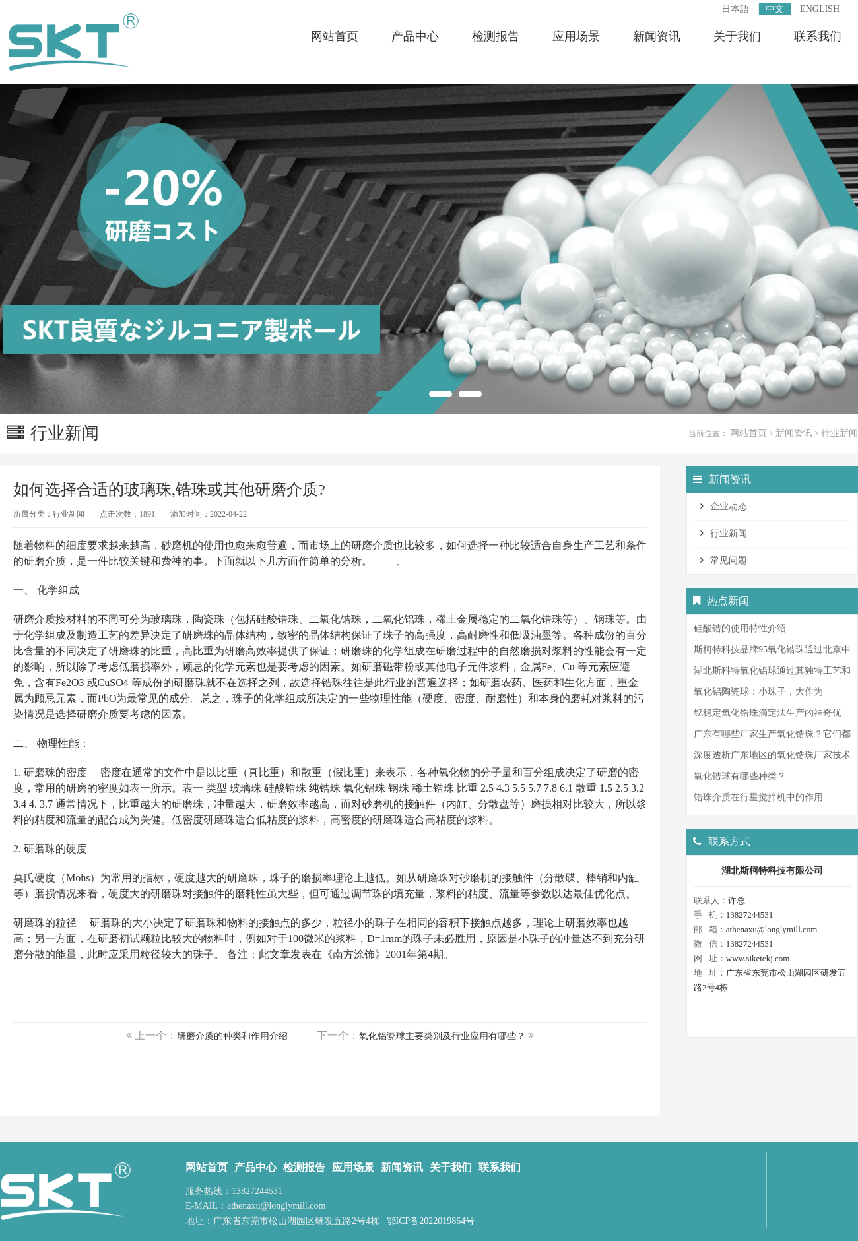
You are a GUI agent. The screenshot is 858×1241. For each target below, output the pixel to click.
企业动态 (728, 506)
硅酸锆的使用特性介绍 (740, 628)
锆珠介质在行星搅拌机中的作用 (758, 797)
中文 (775, 9)
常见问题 (728, 560)
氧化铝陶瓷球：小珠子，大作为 (758, 692)
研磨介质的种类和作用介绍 (232, 1036)
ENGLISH (820, 9)
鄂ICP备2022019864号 (431, 1221)
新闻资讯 (794, 433)
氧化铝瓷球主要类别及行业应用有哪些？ (442, 1036)
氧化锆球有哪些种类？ (740, 776)
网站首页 (748, 433)
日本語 (735, 9)
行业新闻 (839, 433)
